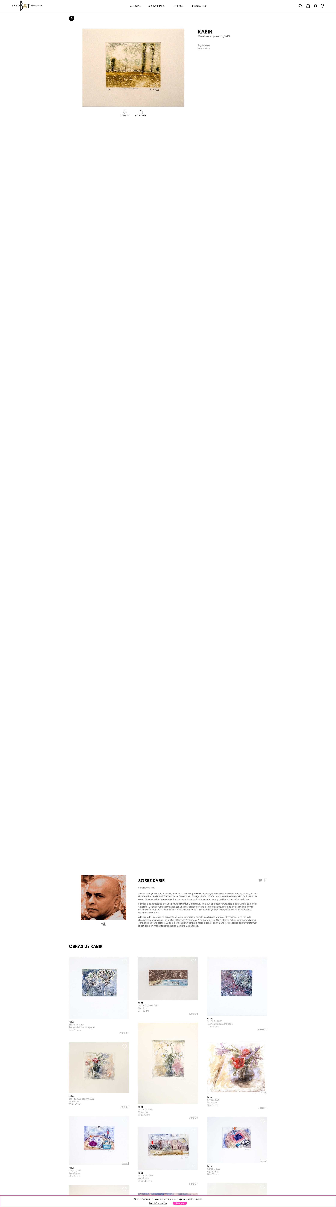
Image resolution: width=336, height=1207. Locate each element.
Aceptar (180, 1203)
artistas (135, 6)
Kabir (205, 31)
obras (178, 6)
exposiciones (155, 6)
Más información (158, 1203)
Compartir (140, 113)
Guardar (125, 113)
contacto (199, 6)
